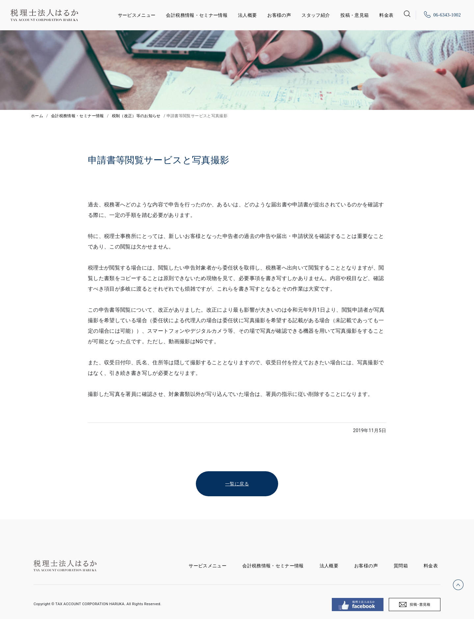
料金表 (386, 15)
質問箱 (401, 565)
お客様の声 (279, 15)
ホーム (37, 116)
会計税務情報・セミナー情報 (196, 15)
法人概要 (247, 15)
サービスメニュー (137, 14)
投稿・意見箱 (354, 15)
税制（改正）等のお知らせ (136, 116)
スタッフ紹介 (316, 15)
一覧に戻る (237, 483)
